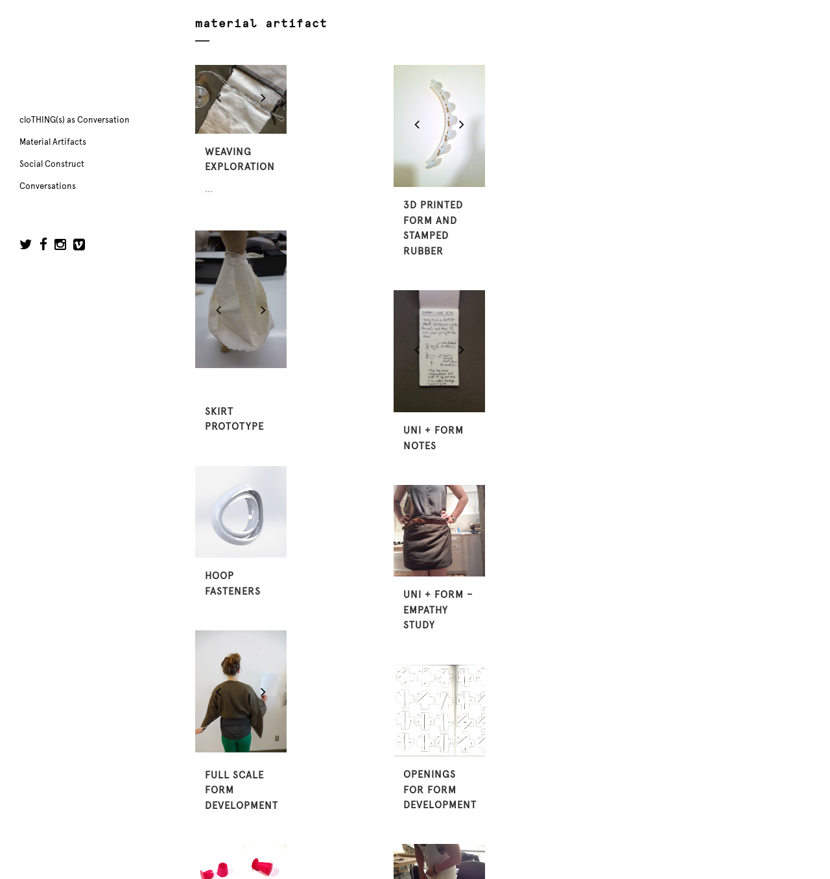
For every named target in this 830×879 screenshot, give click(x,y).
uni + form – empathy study (438, 610)
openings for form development (440, 790)
